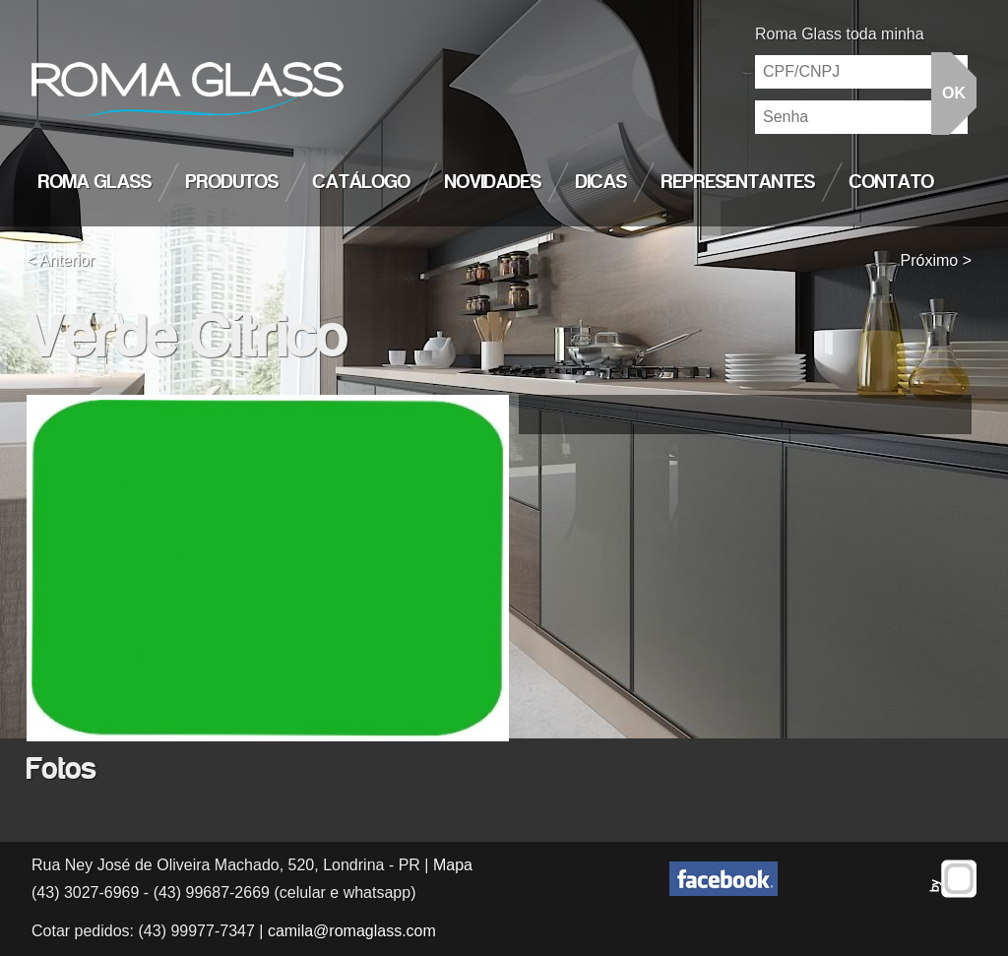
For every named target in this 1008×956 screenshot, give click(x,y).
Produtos (232, 182)
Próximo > (936, 260)
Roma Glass (95, 182)
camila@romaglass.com (352, 931)
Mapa (452, 865)
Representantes (738, 182)
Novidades (493, 182)
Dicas (601, 182)
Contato (892, 182)
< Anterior (60, 260)
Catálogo (361, 182)
